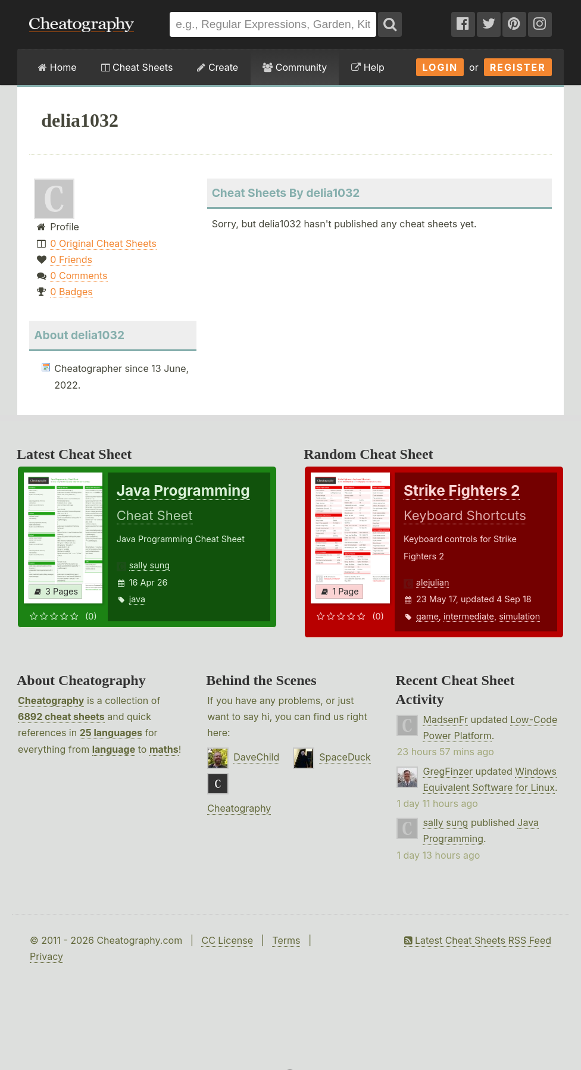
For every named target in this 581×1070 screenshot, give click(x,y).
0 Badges (71, 292)
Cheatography (51, 700)
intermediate (468, 616)
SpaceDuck (345, 757)
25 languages (111, 733)
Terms (286, 940)
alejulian (432, 582)
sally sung (149, 565)
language (114, 749)
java (137, 599)
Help (367, 67)
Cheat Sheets (137, 67)
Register (518, 67)
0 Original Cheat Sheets (103, 243)
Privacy (46, 956)
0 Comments (78, 275)
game (427, 616)
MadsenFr (445, 719)
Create (217, 67)
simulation (519, 616)
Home (57, 67)
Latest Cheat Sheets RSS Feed (477, 940)
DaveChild (256, 757)
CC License (227, 940)
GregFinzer (448, 771)
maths (164, 749)
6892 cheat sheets (61, 716)
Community (295, 67)
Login (440, 67)
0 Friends (71, 259)
